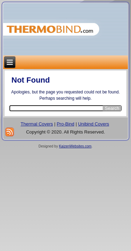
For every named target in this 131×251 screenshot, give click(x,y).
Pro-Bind (65, 124)
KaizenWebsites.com (75, 146)
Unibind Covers (93, 124)
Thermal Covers (37, 124)
